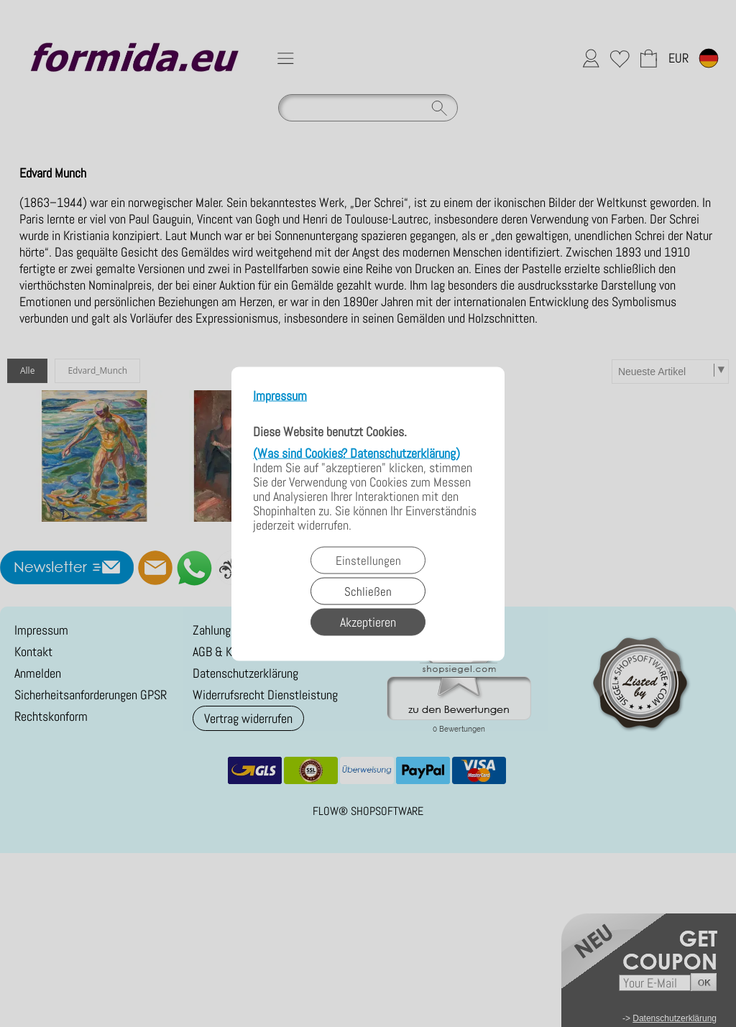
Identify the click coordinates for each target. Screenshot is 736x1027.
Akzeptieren (368, 621)
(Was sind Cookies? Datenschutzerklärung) (356, 452)
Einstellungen (368, 560)
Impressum (280, 395)
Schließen (368, 591)
